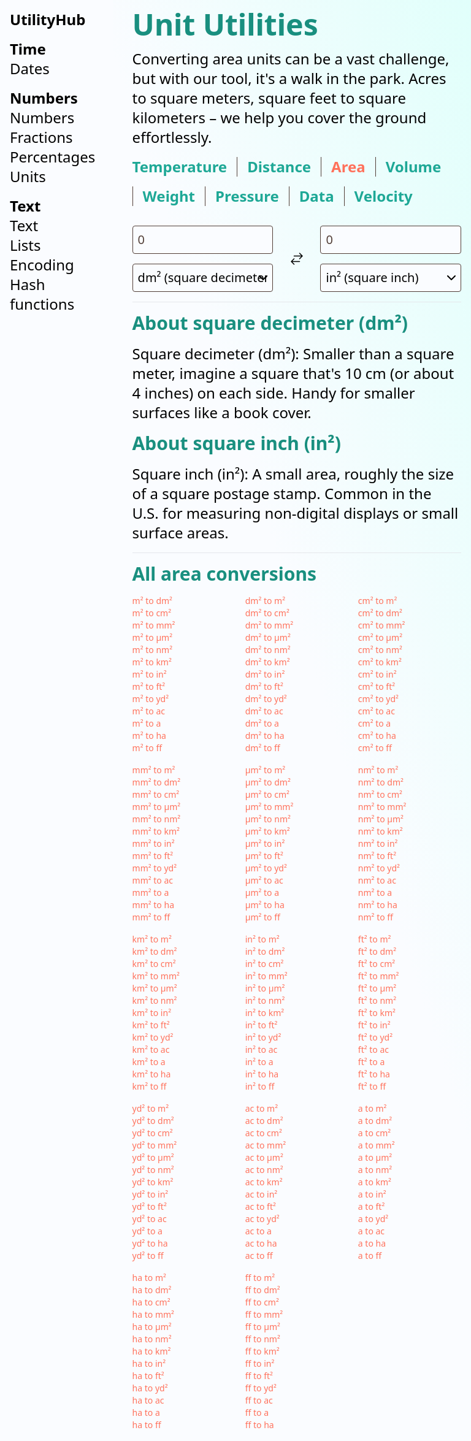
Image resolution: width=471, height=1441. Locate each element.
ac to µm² (264, 1157)
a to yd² (373, 1219)
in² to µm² (265, 988)
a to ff (369, 1255)
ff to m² (260, 1277)
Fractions (41, 137)
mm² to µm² (156, 806)
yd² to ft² (149, 1206)
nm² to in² (378, 843)
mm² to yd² (154, 868)
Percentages (52, 157)
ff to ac (259, 1400)
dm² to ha (265, 735)
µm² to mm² (269, 806)
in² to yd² (263, 1037)
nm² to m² (378, 770)
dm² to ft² (264, 686)
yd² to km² (153, 1182)
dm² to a (262, 723)
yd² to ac (149, 1219)
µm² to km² (267, 831)
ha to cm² (151, 1302)
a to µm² (375, 1157)
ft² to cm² (376, 963)
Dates (30, 68)
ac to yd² (262, 1219)
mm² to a (150, 892)
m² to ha (149, 735)
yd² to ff (148, 1255)
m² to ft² (149, 686)
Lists (25, 245)
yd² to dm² (153, 1120)
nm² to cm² (380, 794)
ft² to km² (377, 1013)
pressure (247, 196)
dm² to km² (267, 662)
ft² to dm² (377, 951)
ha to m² (149, 1277)
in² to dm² (265, 951)
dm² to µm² (268, 637)
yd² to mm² (154, 1145)
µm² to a (262, 892)
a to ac (371, 1231)
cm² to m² (377, 600)
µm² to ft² (264, 856)
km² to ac (151, 1049)
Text (24, 225)
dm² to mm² (269, 625)
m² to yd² (150, 699)
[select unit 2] (390, 278)
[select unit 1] (203, 278)
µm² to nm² (268, 819)
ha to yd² (150, 1388)
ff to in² (260, 1363)
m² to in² (149, 674)
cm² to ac (376, 711)
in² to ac (261, 1049)
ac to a (258, 1231)
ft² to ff (372, 1086)
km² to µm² (154, 988)
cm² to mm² (381, 625)
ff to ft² (259, 1376)
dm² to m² (265, 600)
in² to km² (264, 1013)
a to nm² (375, 1169)
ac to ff (259, 1255)
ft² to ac (373, 1049)
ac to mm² (265, 1145)
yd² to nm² (153, 1169)
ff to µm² (262, 1326)
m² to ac (148, 711)
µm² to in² (265, 843)
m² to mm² (153, 625)
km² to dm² (154, 951)
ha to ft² (148, 1376)
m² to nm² (152, 650)
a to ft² (371, 1206)
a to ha (372, 1243)
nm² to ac (377, 880)
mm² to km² (156, 831)
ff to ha (259, 1425)
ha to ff (146, 1425)
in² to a (259, 1062)
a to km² (374, 1182)
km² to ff (149, 1086)
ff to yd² (261, 1388)
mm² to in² (153, 843)
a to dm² (375, 1120)
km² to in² (151, 1013)
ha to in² (149, 1363)
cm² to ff (375, 748)
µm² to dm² (268, 782)
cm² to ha (377, 735)
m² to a (146, 723)
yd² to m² (150, 1108)
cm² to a (374, 723)
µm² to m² (265, 770)
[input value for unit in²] (390, 240)
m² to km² (152, 662)
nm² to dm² (381, 782)
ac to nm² (264, 1169)
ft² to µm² (377, 988)
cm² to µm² (380, 637)
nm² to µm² (381, 819)
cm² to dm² (380, 613)
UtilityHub (47, 19)
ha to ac (148, 1400)
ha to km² (151, 1351)
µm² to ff (262, 917)
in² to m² (262, 939)
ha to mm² (153, 1314)
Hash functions (42, 294)
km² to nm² (154, 1000)
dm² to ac (264, 711)
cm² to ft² (376, 686)
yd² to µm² (153, 1157)
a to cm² (374, 1133)
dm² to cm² (267, 613)
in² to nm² (265, 1000)
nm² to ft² (377, 856)
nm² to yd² (379, 868)
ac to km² (264, 1182)
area (348, 167)
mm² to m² (153, 770)
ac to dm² (264, 1120)
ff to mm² (264, 1314)
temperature (180, 167)
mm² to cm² (156, 794)
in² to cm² (264, 963)
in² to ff (260, 1086)
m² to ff (147, 748)
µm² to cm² (267, 794)
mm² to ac (152, 880)
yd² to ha (150, 1243)
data (316, 196)
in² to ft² (261, 1025)
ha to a (146, 1412)
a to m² (372, 1108)
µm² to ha (265, 905)
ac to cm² (263, 1133)
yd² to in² (150, 1194)
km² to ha (151, 1074)
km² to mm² (156, 976)
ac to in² (261, 1194)
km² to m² (152, 939)
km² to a (149, 1062)
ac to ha (261, 1243)
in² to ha (261, 1074)
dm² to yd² (266, 699)
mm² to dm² (156, 782)
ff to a (257, 1412)
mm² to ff (151, 917)
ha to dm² (152, 1290)
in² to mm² (266, 976)
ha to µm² (152, 1326)
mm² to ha (153, 905)
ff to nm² (262, 1339)
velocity (383, 196)
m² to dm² (152, 600)
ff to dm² (262, 1290)
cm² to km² (380, 662)
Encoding (42, 264)
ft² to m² (374, 939)
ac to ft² (260, 1206)
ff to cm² (262, 1302)
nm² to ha (377, 905)
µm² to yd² (266, 868)
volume (414, 167)
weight (169, 196)
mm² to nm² (156, 819)
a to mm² (376, 1145)
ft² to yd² (375, 1037)
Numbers (42, 117)
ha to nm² (152, 1339)
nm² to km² (380, 831)
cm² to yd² (378, 699)
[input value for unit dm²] (203, 240)
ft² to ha (374, 1074)
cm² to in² (377, 674)
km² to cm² (154, 963)
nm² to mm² (382, 806)
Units (28, 176)
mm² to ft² (153, 856)
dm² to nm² (268, 650)
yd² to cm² (152, 1133)
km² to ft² (151, 1025)
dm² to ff (262, 748)
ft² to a (371, 1062)
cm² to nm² (380, 650)
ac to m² (261, 1108)
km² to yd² (153, 1037)
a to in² (372, 1194)
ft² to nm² (377, 1000)
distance (279, 167)
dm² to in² (265, 674)
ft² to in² (374, 1025)
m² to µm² (152, 637)
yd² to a (147, 1231)
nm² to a (375, 892)
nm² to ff (375, 917)
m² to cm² (152, 613)
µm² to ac (264, 880)
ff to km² (262, 1351)
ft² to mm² (378, 976)
